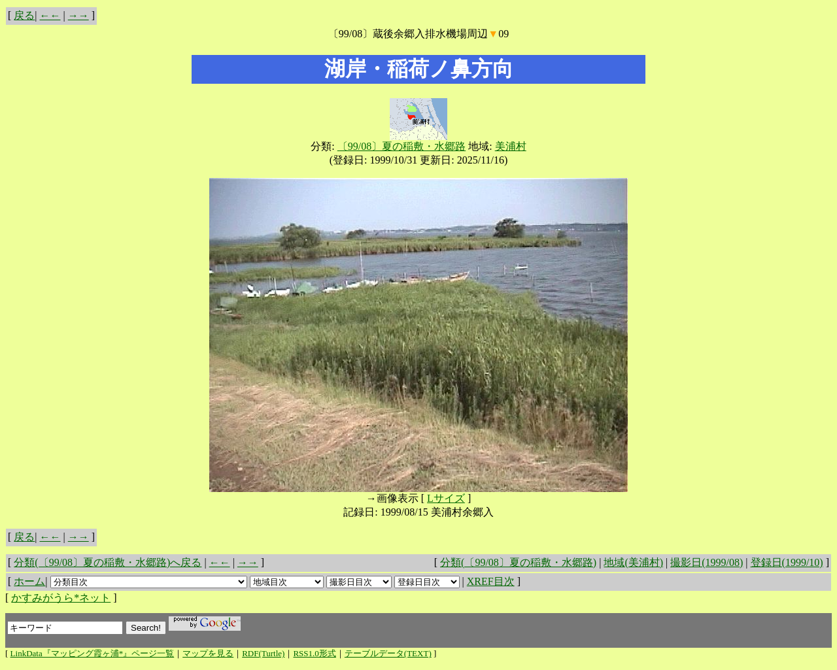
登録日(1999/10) (787, 562)
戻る (24, 15)
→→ (78, 15)
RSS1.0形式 (314, 653)
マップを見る (207, 653)
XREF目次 (491, 581)
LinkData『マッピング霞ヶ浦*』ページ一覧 (92, 653)
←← (50, 15)
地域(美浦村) (633, 562)
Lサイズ (446, 498)
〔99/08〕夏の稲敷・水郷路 (401, 146)
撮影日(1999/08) (706, 562)
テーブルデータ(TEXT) (388, 653)
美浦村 (510, 146)
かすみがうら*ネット (61, 597)
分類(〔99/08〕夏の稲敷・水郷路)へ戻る (107, 562)
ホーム (29, 581)
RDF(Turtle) (263, 653)
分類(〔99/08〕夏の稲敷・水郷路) (518, 562)
